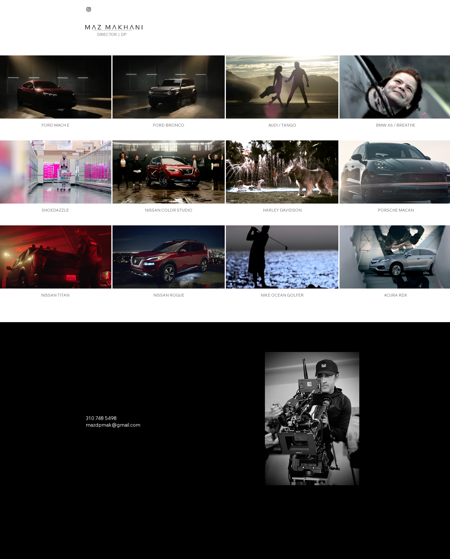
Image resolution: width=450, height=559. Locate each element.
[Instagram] (89, 9)
